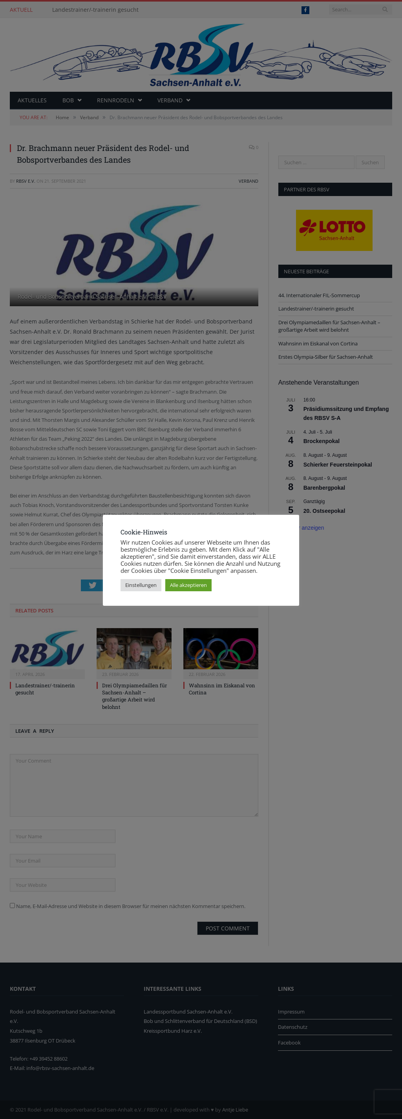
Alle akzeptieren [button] (188, 585)
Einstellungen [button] (141, 585)
